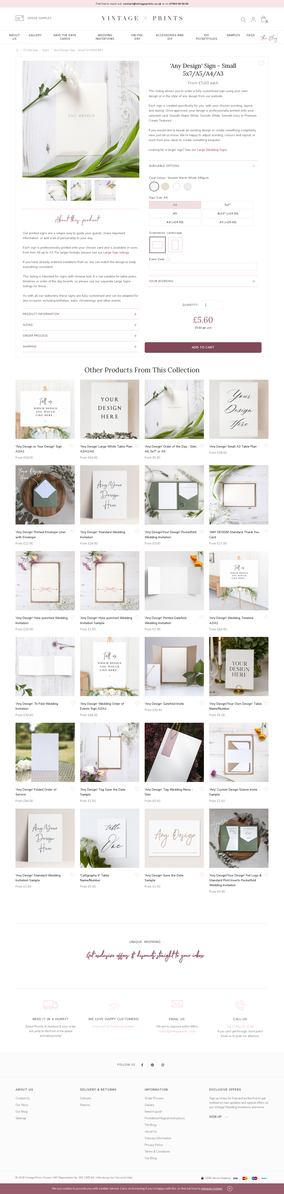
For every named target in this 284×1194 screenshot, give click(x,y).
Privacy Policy (154, 1145)
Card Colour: (158, 178)
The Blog (269, 38)
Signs (45, 50)
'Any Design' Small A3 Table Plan (233, 446)
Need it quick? (153, 1112)
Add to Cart (203, 347)
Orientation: (157, 233)
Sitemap (21, 1118)
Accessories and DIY (170, 37)
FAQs (251, 35)
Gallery (35, 35)
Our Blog (22, 1112)
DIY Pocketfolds (206, 37)
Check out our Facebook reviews (113, 1027)
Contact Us (23, 1098)
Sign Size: (156, 197)
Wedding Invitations (105, 37)
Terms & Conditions (157, 1152)
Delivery (85, 1098)
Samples (233, 35)
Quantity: (190, 305)
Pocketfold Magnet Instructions (165, 1118)
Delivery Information (158, 1138)
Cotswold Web (123, 1177)
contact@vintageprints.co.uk (177, 1031)
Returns (85, 1105)
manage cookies (211, 1189)
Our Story (22, 1105)
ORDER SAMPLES (39, 18)
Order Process (154, 1098)
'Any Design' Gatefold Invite (164, 704)
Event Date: (157, 259)
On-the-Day (137, 37)
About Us (14, 37)
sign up (219, 1117)
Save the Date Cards (64, 37)
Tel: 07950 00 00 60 (240, 1027)
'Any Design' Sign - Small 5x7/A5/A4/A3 (78, 50)
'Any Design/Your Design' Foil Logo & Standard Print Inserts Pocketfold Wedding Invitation (235, 880)
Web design (103, 1177)
